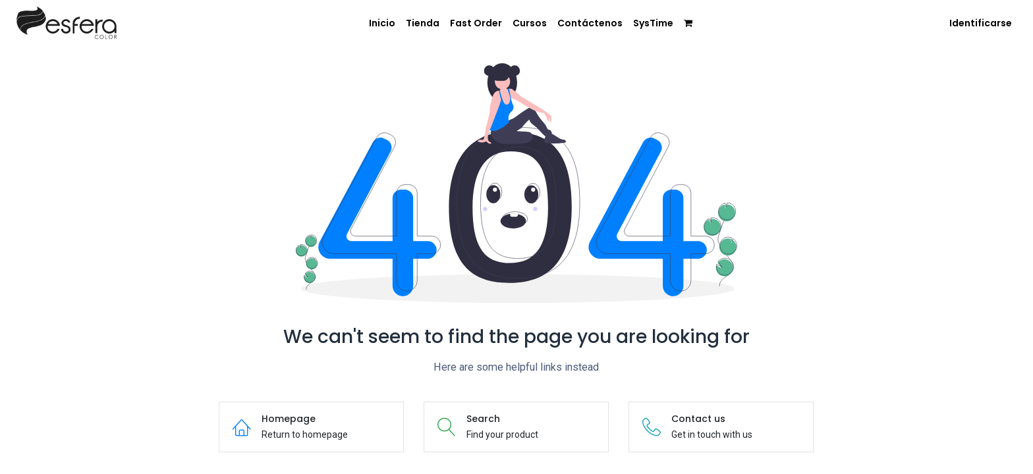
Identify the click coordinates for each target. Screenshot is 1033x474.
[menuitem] (382, 24)
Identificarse (980, 23)
